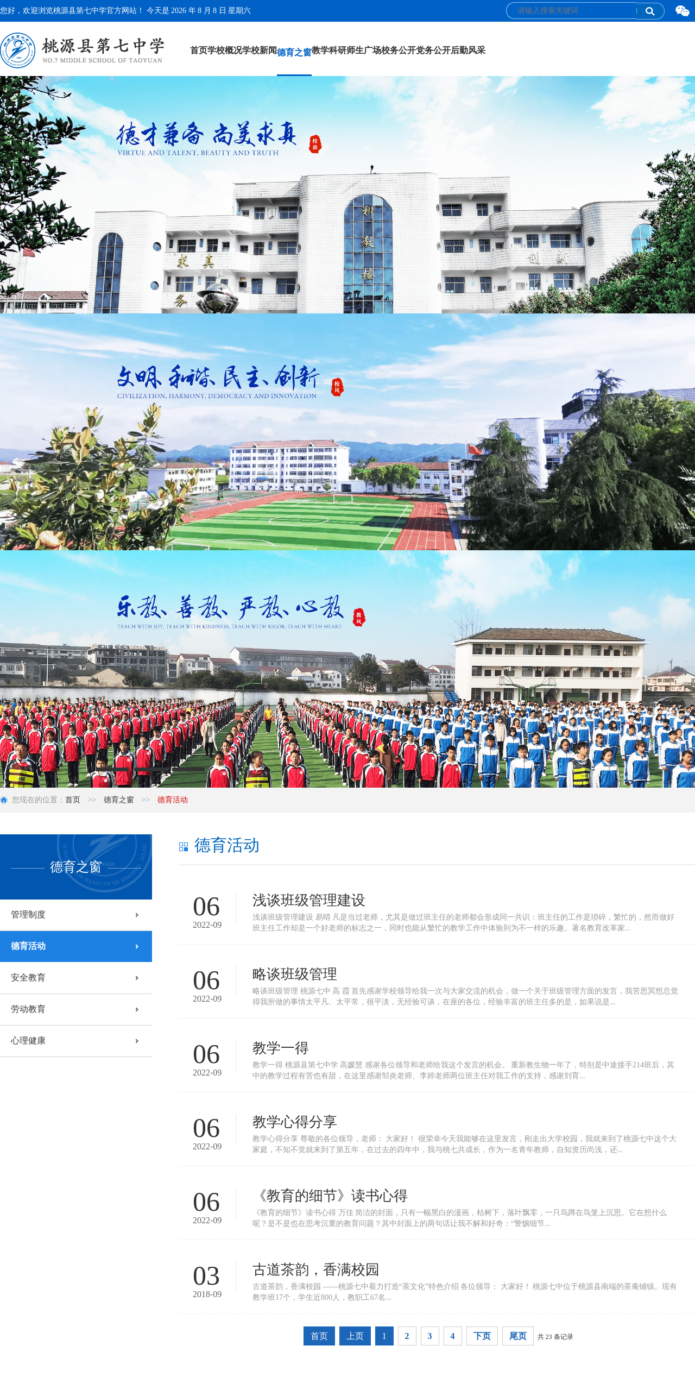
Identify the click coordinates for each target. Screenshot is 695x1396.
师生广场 (363, 50)
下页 (482, 1336)
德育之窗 (294, 52)
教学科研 (329, 50)
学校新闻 (259, 50)
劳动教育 (28, 1009)
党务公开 (433, 50)
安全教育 (28, 977)
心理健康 (28, 1040)
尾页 (518, 1336)
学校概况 (224, 50)
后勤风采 (468, 50)
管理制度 (28, 914)
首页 (198, 50)
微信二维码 (682, 11)
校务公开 (398, 50)
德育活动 (28, 946)
